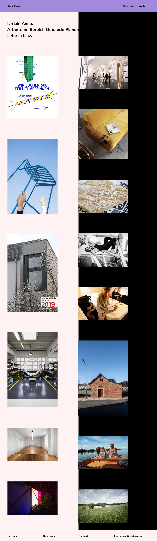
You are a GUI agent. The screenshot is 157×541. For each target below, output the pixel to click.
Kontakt (83, 535)
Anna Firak (13, 6)
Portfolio (13, 535)
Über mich (49, 535)
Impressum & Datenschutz (129, 535)
